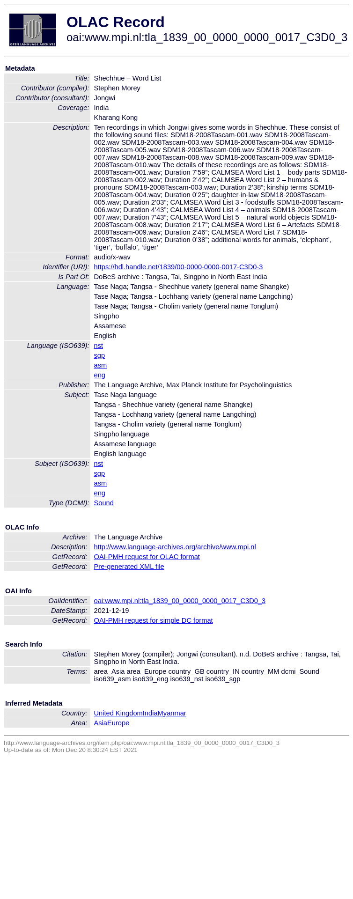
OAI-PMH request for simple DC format (153, 620)
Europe (118, 723)
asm (100, 365)
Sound (104, 503)
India (150, 713)
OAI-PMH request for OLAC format (147, 556)
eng (99, 375)
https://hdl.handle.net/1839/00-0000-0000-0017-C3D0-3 (178, 267)
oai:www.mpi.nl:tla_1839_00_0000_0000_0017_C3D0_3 (180, 600)
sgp (99, 355)
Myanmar (172, 713)
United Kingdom (118, 713)
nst (98, 345)
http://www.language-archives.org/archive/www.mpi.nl (175, 547)
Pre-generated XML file (129, 566)
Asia (101, 723)
